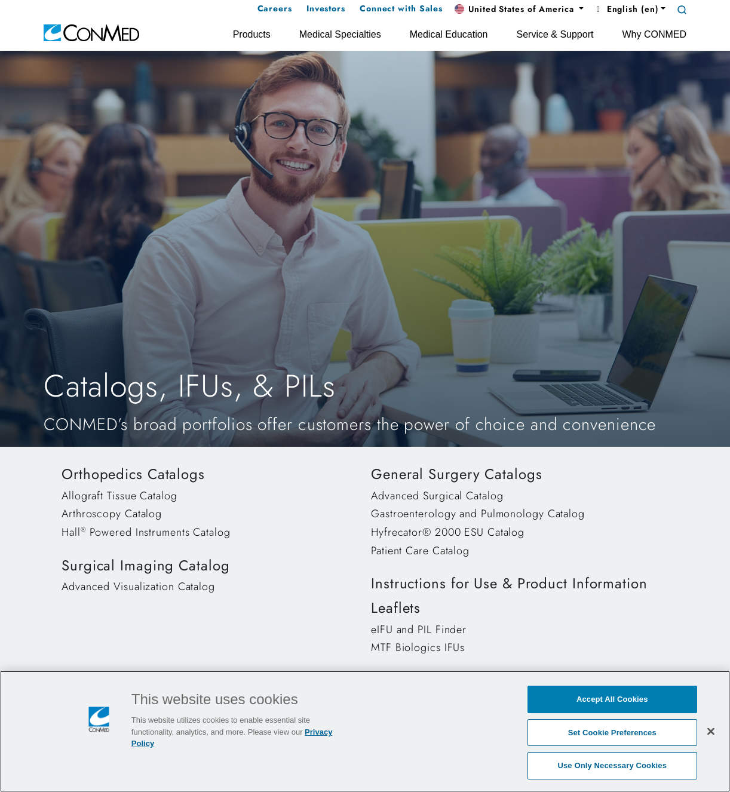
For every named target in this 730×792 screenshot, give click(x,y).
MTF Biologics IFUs (418, 647)
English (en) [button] (625, 9)
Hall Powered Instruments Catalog (146, 532)
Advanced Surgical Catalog (437, 496)
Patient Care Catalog (420, 550)
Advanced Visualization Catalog (138, 586)
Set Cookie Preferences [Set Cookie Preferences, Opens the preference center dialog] (612, 732)
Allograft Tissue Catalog (119, 496)
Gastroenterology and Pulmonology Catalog (478, 513)
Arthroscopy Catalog (112, 513)
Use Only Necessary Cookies (612, 765)
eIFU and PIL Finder (419, 629)
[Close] (711, 731)
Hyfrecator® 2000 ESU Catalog (448, 532)
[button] (519, 9)
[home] (91, 32)
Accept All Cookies (612, 699)
